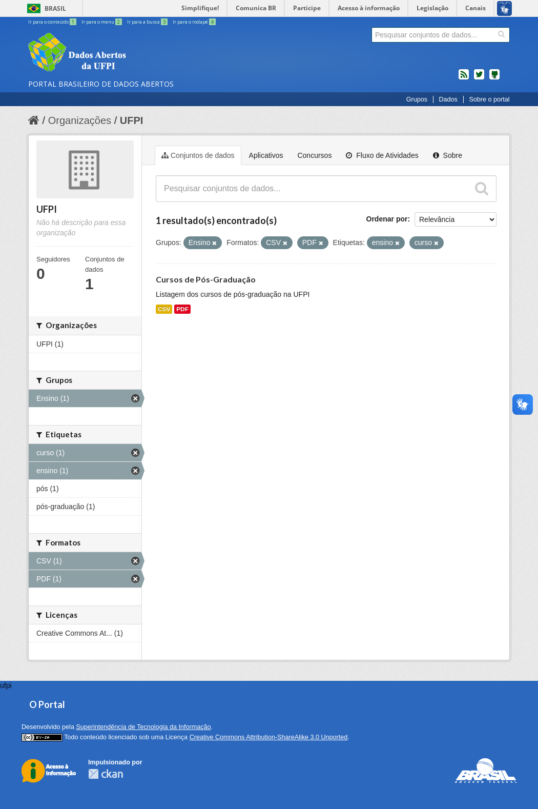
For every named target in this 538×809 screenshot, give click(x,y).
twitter (479, 78)
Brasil (55, 8)
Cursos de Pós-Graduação (206, 279)
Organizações (79, 120)
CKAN (105, 773)
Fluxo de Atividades (382, 155)
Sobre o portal (489, 99)
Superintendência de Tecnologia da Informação (143, 727)
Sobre (447, 155)
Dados (448, 99)
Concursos (314, 155)
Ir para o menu (102, 21)
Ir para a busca (148, 21)
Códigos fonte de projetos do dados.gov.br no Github (494, 78)
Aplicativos (266, 155)
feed (464, 78)
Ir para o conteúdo (52, 21)
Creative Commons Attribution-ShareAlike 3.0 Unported (269, 737)
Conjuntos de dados (198, 155)
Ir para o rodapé (194, 21)
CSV (164, 309)
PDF (182, 309)
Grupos (416, 99)
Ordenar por (387, 219)
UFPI (131, 120)
